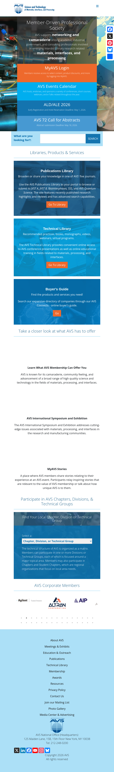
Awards (57, 677)
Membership (57, 671)
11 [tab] (72, 618)
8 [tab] (57, 618)
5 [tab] (41, 618)
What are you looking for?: (23, 138)
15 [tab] (92, 618)
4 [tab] (36, 618)
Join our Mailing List (57, 702)
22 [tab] (52, 622)
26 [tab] (72, 622)
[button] (7, 73)
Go (57, 313)
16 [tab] (21, 622)
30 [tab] (92, 622)
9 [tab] (62, 618)
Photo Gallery (57, 709)
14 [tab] (87, 618)
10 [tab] (67, 618)
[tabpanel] (26, 600)
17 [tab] (26, 622)
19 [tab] (36, 622)
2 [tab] (26, 618)
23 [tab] (57, 622)
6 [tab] (47, 618)
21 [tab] (47, 622)
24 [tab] (62, 622)
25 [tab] (67, 622)
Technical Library (57, 665)
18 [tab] (31, 622)
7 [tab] (52, 618)
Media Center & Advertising (57, 715)
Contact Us (57, 696)
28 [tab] (82, 622)
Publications (57, 659)
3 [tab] (31, 618)
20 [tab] (41, 622)
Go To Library (57, 204)
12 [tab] (77, 618)
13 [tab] (82, 618)
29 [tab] (87, 622)
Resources (57, 684)
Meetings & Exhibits (57, 646)
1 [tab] (21, 618)
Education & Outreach (57, 653)
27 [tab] (77, 622)
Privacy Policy (57, 690)
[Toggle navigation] (97, 6)
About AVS (57, 640)
